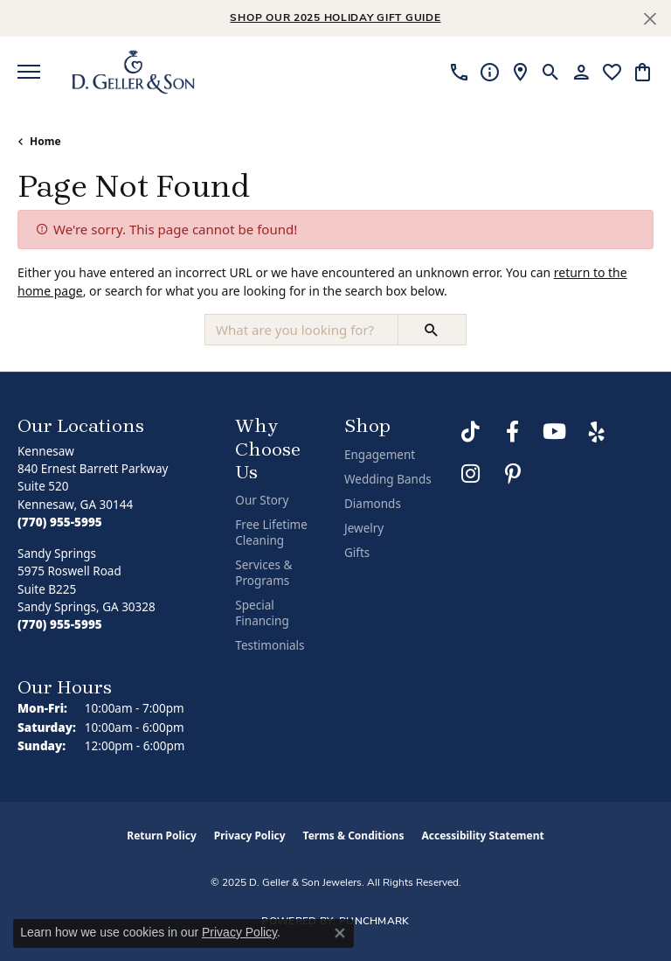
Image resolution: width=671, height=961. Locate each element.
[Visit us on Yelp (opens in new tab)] (596, 431)
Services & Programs (263, 572)
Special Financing (261, 613)
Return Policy (162, 835)
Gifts (357, 553)
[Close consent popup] (340, 933)
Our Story (261, 500)
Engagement (379, 455)
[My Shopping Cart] (643, 71)
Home (45, 141)
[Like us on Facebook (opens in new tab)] (512, 431)
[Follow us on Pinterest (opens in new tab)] (512, 473)
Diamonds (372, 504)
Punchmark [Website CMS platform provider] (374, 921)
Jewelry (364, 528)
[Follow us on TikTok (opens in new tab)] (470, 431)
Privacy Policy (250, 835)
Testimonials (269, 645)
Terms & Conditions (354, 835)
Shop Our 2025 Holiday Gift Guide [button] (335, 18)
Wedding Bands (388, 479)
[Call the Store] (59, 522)
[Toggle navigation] (29, 71)
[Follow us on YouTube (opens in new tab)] (554, 431)
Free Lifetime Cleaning (271, 532)
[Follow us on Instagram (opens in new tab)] (470, 473)
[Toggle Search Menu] (551, 71)
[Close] (650, 19)
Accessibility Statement (482, 835)
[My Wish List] (612, 71)
